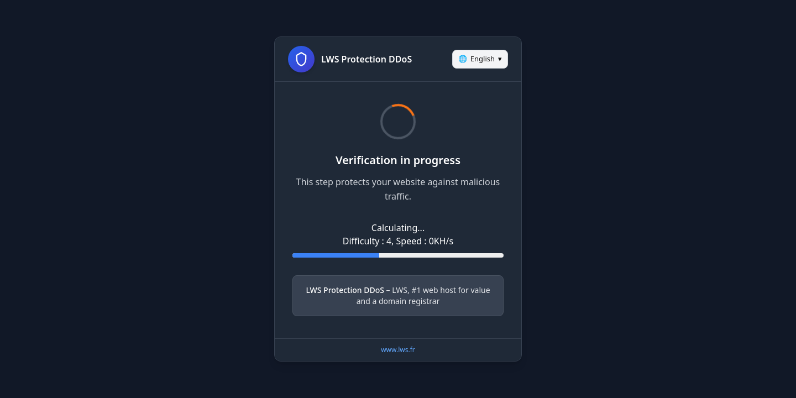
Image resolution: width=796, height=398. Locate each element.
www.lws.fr (398, 349)
